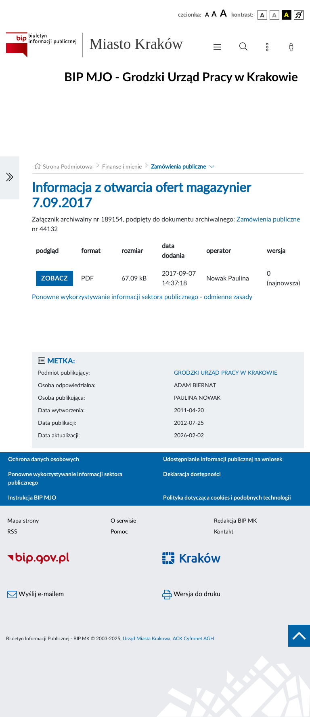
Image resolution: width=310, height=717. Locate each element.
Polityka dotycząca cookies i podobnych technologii (227, 498)
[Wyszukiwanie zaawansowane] (243, 47)
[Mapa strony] (269, 48)
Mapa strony (23, 521)
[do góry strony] (299, 636)
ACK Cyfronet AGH (193, 638)
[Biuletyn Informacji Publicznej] (77, 562)
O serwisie (123, 521)
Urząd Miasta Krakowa (146, 638)
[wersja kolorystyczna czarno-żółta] (286, 15)
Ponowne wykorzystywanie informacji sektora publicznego (65, 479)
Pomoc (119, 532)
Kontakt (223, 532)
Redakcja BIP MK (235, 521)
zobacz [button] (57, 277)
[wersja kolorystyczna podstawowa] (262, 15)
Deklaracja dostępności (192, 474)
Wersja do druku (191, 594)
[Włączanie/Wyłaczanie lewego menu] (9, 177)
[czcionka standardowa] (207, 14)
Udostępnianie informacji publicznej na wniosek (222, 459)
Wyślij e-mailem (35, 594)
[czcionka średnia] (214, 14)
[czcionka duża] (224, 13)
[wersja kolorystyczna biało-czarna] (274, 15)
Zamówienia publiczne (178, 167)
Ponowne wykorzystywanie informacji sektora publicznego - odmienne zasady (142, 297)
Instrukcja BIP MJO (32, 498)
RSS (12, 532)
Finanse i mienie (122, 167)
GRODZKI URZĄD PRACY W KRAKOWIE (225, 373)
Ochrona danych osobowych (43, 459)
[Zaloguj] (292, 48)
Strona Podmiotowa (67, 167)
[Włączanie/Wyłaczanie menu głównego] (217, 47)
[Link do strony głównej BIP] (102, 45)
